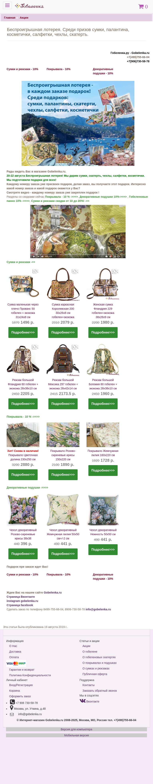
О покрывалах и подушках (100, 662)
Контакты (89, 685)
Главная (9, 17)
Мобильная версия (76, 735)
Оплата (14, 657)
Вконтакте (89, 701)
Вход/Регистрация (21, 685)
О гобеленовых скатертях (99, 657)
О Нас (13, 646)
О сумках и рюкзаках (96, 668)
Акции (24, 17)
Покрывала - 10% (58, 69)
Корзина (14, 690)
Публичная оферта (95, 674)
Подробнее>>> (23, 332)
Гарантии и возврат (21, 669)
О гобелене (90, 651)
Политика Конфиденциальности (30, 675)
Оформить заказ (20, 696)
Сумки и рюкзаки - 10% (22, 69)
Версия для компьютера (76, 729)
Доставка (15, 651)
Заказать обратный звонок (100, 690)
